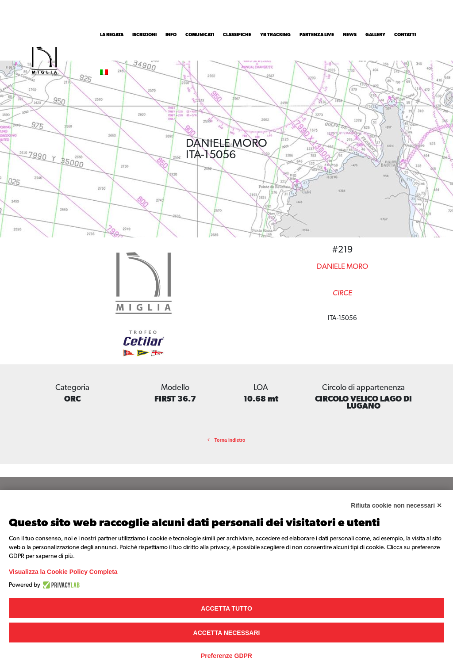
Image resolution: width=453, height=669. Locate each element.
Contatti (405, 35)
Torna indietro (226, 440)
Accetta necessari (226, 632)
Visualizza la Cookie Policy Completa (63, 571)
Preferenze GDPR (226, 655)
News (350, 35)
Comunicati (199, 35)
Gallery (375, 35)
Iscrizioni (144, 35)
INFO (171, 35)
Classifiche (237, 35)
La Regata (111, 35)
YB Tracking (275, 35)
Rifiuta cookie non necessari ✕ (396, 505)
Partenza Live (316, 35)
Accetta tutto (226, 608)
